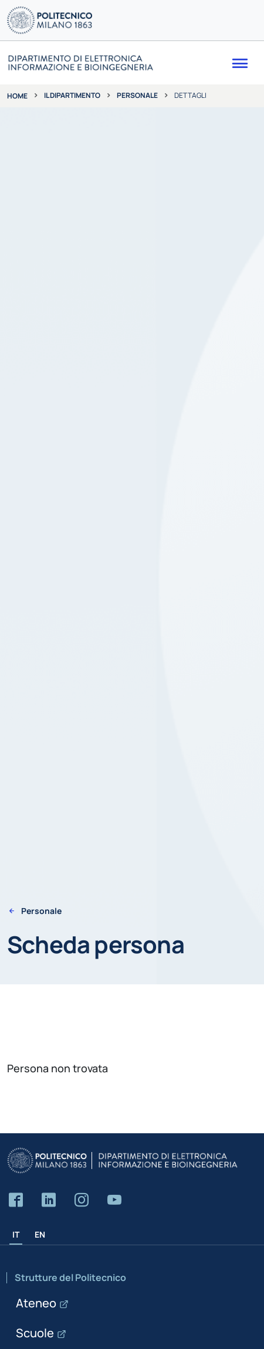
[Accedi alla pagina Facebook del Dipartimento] (16, 1200)
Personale (137, 95)
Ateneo (36, 1303)
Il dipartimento (72, 95)
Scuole (35, 1333)
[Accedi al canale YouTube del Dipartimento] (114, 1200)
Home (17, 96)
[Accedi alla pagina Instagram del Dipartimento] (82, 1200)
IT (15, 1234)
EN (40, 1234)
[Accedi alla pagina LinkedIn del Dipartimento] (49, 1200)
